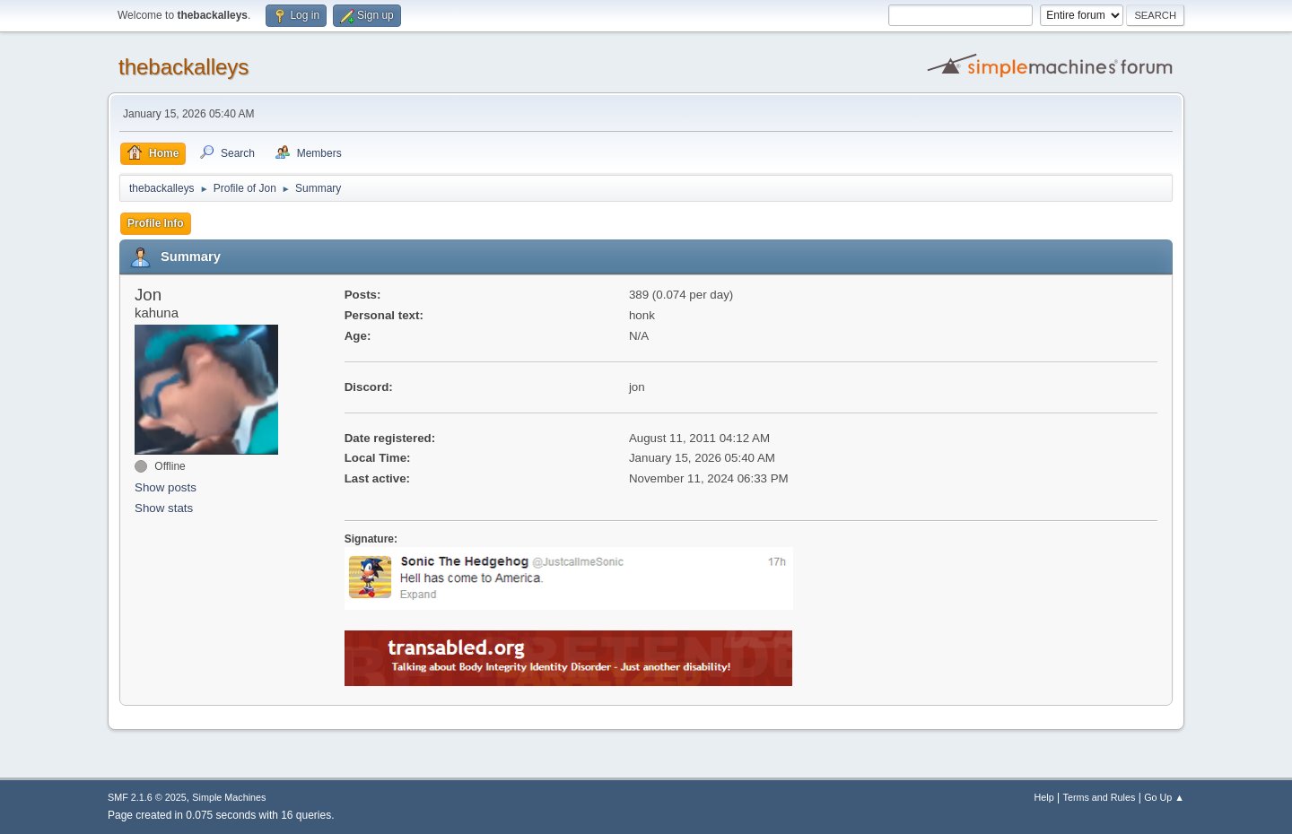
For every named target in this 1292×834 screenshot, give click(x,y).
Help (1044, 797)
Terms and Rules (1099, 797)
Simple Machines (229, 797)
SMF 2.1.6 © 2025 (147, 797)
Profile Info (155, 223)
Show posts (165, 487)
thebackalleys (183, 67)
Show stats (164, 508)
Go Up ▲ (1164, 797)
